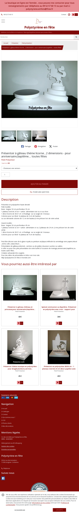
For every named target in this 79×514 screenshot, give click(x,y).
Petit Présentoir (8, 160)
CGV (3, 420)
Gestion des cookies (7, 446)
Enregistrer (40, 146)
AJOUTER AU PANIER (39, 184)
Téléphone (5, 468)
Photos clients (6, 423)
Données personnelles (8, 449)
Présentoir (15, 43)
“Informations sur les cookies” (41, 503)
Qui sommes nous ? (8, 417)
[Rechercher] (76, 37)
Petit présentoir (27, 43)
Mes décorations (7, 426)
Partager (26, 146)
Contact (63, 14)
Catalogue (5, 411)
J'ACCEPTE (59, 510)
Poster (53, 146)
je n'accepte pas (20, 510)
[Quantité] (5, 174)
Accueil (6, 43)
